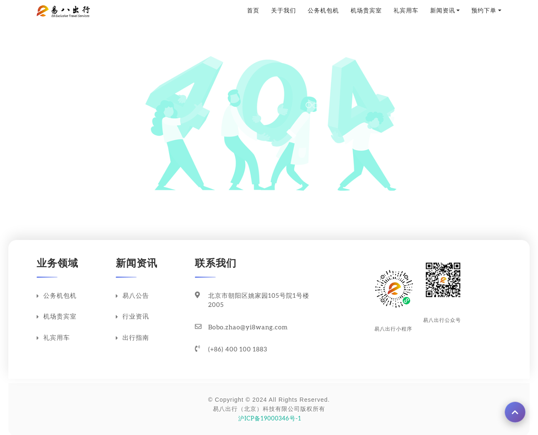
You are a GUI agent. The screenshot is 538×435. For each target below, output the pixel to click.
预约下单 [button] (483, 11)
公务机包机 (323, 11)
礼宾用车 (406, 11)
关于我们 (283, 11)
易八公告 (132, 296)
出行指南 (132, 338)
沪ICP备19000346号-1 (269, 419)
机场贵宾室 (366, 11)
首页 (253, 11)
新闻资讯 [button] (442, 11)
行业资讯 (132, 317)
